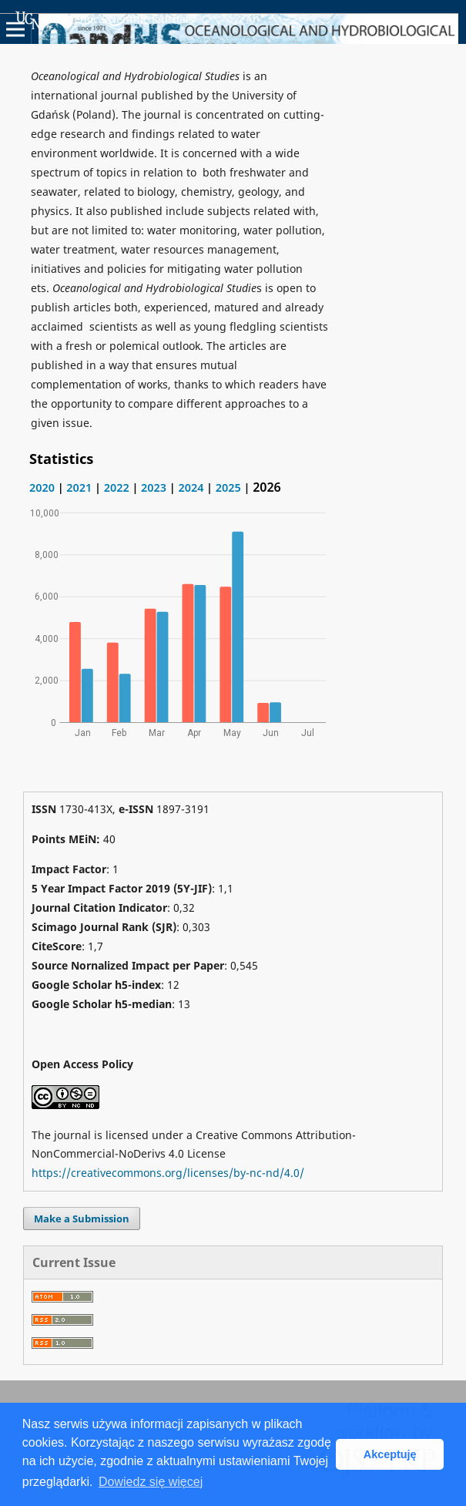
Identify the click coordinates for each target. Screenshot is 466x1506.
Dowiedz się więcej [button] (151, 1481)
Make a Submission (81, 1218)
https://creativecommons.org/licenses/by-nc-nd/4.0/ (168, 1172)
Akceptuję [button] (390, 1454)
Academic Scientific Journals (104, 20)
